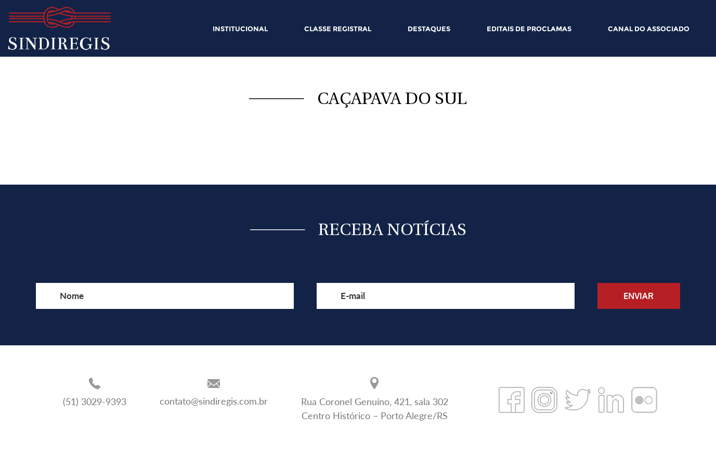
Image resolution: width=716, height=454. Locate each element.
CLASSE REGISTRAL (337, 28)
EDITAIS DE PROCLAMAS (529, 28)
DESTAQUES (429, 28)
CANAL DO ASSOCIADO (648, 28)
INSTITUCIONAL (240, 28)
